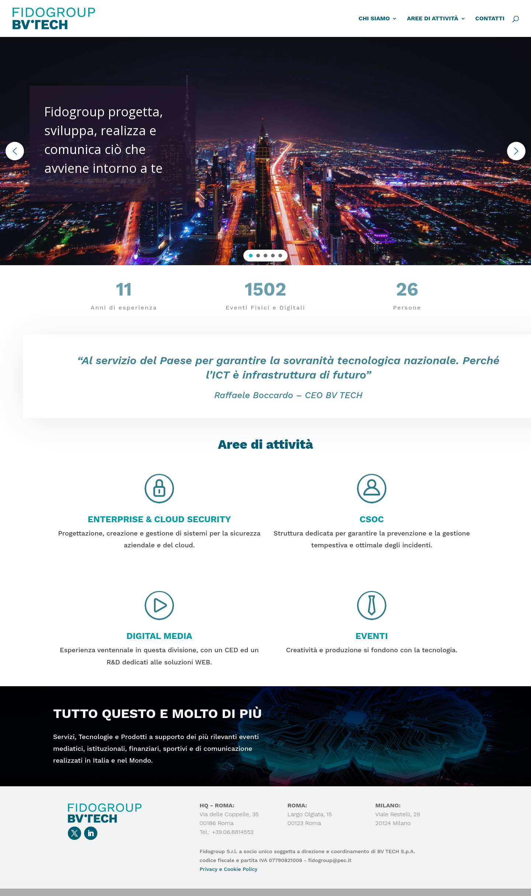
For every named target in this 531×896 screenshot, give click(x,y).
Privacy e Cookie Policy (228, 869)
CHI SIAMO (374, 19)
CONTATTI (489, 19)
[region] (265, 151)
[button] (15, 151)
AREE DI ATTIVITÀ (432, 19)
